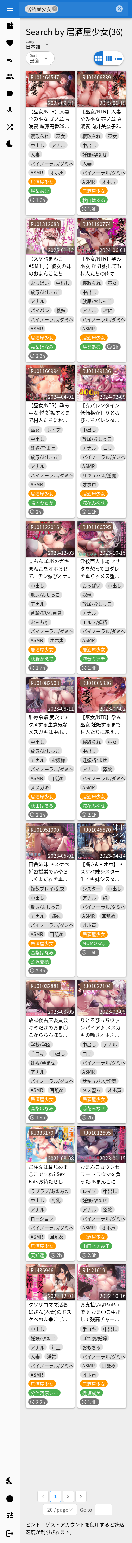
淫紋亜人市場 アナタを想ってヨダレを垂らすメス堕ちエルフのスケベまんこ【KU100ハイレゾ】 (100, 579)
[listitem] (10, 26)
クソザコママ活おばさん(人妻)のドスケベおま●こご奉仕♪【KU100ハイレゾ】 (50, 1319)
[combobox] (86, 9)
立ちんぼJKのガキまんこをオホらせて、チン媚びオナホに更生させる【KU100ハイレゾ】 (49, 579)
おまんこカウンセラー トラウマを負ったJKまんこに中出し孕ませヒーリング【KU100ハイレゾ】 (100, 1185)
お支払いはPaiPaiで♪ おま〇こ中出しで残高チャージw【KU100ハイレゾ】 (102, 1319)
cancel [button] (55, 9)
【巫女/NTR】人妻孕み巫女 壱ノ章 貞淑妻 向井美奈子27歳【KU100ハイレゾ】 (101, 126)
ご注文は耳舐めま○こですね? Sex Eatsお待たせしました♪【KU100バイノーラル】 (48, 1181)
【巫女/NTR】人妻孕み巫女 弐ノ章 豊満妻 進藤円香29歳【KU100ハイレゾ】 (49, 126)
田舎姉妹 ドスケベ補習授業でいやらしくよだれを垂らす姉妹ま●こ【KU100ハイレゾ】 (49, 882)
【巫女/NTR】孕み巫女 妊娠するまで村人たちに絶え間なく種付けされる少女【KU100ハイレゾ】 (100, 735)
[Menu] (10, 9)
